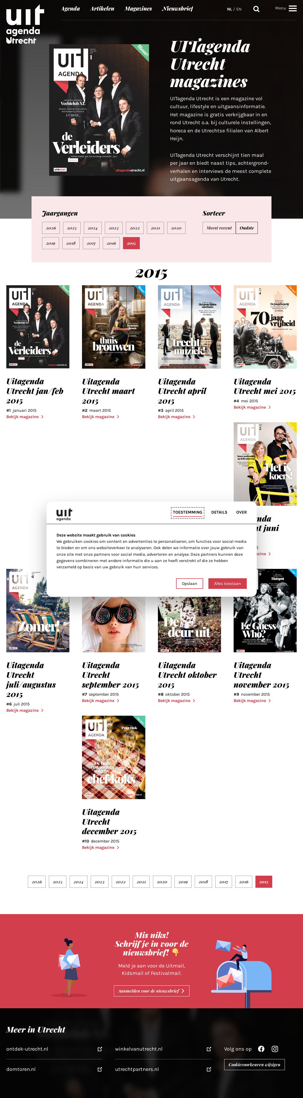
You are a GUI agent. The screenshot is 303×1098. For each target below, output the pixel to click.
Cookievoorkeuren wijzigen (254, 1064)
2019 (50, 243)
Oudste (247, 227)
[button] (292, 8)
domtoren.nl (21, 1069)
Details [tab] (219, 512)
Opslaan (189, 583)
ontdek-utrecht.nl (27, 1049)
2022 (135, 227)
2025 (72, 227)
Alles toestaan (227, 583)
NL (229, 9)
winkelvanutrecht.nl (139, 1049)
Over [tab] (241, 512)
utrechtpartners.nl (137, 1069)
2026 (51, 227)
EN (239, 9)
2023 (114, 227)
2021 (155, 227)
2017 (91, 243)
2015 (131, 243)
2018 (71, 243)
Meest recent (219, 227)
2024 (93, 227)
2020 (176, 227)
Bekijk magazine (25, 416)
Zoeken (256, 9)
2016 (111, 243)
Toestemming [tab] (187, 512)
